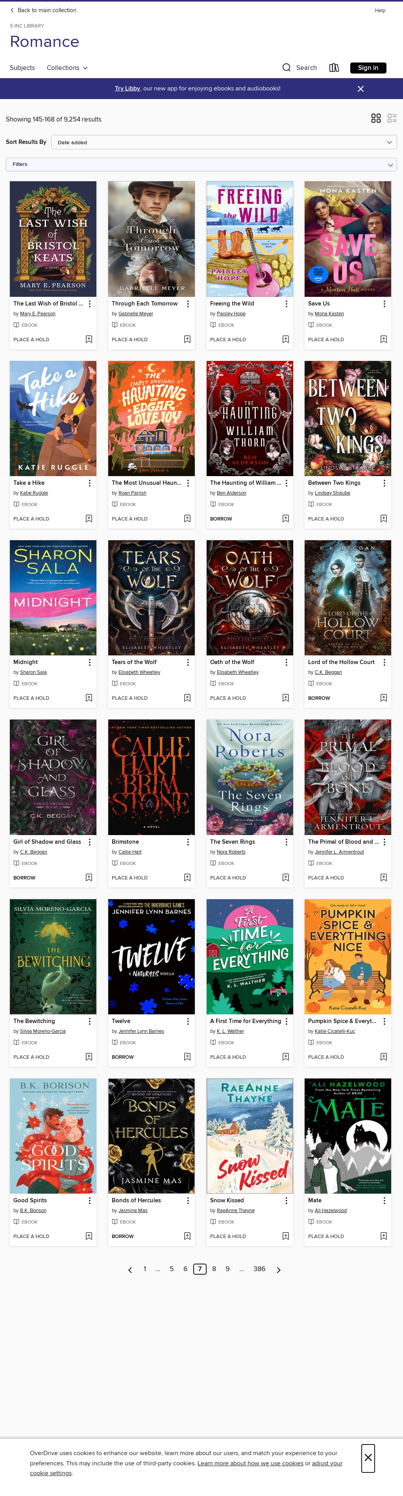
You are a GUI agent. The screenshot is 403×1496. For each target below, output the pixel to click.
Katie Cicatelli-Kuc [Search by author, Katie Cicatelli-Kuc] (335, 1031)
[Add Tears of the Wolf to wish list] (187, 699)
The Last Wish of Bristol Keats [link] (49, 303)
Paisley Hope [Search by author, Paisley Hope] (231, 314)
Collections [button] (67, 68)
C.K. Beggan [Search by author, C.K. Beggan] (328, 672)
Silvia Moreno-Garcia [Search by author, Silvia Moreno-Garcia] (43, 1031)
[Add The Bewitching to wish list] (89, 1058)
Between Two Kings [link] (334, 483)
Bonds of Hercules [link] (136, 1200)
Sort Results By (26, 142)
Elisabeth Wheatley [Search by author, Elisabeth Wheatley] (139, 672)
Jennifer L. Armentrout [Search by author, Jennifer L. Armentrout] (339, 852)
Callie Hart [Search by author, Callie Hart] (130, 852)
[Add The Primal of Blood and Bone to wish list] (383, 878)
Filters (20, 164)
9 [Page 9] (228, 1269)
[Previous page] (130, 1269)
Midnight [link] (25, 662)
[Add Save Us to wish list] (383, 340)
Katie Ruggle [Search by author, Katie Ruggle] (34, 493)
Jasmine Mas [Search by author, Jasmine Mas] (133, 1210)
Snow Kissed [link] (227, 1200)
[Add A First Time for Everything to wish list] (285, 1058)
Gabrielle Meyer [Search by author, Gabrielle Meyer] (135, 314)
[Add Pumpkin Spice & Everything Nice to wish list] (383, 1058)
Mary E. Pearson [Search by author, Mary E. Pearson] (37, 314)
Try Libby (127, 89)
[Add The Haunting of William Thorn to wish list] (285, 519)
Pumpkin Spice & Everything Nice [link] (344, 1021)
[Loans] (334, 69)
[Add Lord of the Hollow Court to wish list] (383, 699)
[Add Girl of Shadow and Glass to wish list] (89, 878)
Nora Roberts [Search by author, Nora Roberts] (231, 852)
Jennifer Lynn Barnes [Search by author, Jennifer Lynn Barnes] (141, 1031)
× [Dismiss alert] (361, 89)
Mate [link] (315, 1200)
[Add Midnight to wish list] (89, 699)
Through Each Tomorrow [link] (144, 303)
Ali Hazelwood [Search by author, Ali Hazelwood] (331, 1210)
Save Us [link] (319, 303)
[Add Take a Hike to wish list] (89, 519)
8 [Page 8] (214, 1269)
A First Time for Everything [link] (245, 1021)
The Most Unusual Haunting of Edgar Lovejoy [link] (148, 483)
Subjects (22, 68)
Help (380, 11)
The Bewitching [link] (34, 1021)
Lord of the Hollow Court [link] (341, 662)
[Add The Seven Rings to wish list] (285, 878)
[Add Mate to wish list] (383, 1237)
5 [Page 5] (172, 1269)
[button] (299, 69)
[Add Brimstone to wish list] (187, 878)
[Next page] (279, 1269)
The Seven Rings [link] (232, 842)
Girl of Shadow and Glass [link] (47, 842)
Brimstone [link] (125, 842)
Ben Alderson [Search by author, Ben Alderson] (231, 493)
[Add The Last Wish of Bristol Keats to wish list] (89, 340)
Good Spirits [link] (30, 1200)
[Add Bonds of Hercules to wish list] (187, 1237)
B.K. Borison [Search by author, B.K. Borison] (33, 1210)
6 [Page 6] (185, 1269)
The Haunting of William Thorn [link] (246, 483)
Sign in (368, 68)
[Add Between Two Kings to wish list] (383, 519)
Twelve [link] (121, 1021)
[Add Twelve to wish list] (187, 1058)
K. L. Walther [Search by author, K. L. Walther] (230, 1031)
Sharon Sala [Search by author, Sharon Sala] (33, 672)
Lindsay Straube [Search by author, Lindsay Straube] (332, 493)
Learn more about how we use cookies (250, 1463)
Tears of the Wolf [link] (134, 662)
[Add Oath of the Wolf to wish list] (285, 699)
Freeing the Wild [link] (232, 303)
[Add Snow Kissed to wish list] (285, 1237)
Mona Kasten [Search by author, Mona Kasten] (329, 314)
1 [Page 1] (145, 1269)
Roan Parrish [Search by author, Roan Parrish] (132, 493)
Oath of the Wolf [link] (232, 662)
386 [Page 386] (259, 1269)
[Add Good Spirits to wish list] (89, 1237)
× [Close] (368, 1458)
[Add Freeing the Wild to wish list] (285, 340)
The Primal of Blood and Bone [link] (344, 842)
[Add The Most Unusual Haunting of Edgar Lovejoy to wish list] (187, 519)
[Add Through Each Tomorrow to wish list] (187, 340)
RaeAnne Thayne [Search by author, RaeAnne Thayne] (236, 1210)
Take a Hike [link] (28, 483)
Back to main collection (43, 10)
